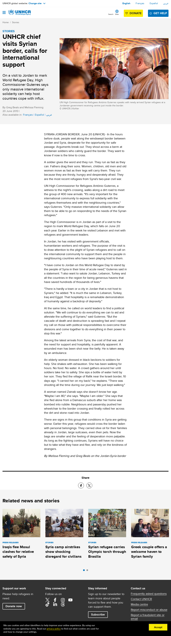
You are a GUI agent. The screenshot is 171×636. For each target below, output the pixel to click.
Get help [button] (160, 13)
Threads (63, 604)
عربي (165, 3)
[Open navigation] (4, 13)
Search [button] (110, 14)
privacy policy (54, 628)
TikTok (47, 604)
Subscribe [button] (98, 614)
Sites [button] (117, 14)
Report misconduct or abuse (149, 610)
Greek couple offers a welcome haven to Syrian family (149, 551)
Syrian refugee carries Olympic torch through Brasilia (107, 551)
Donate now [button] (14, 606)
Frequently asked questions (149, 594)
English (126, 3)
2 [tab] (88, 571)
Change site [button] (37, 3)
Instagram (63, 600)
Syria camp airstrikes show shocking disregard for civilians (63, 551)
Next (164, 522)
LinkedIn (55, 604)
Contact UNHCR (141, 599)
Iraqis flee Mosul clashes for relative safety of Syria (18, 551)
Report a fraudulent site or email (147, 617)
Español (154, 3)
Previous (6, 522)
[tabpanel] (21, 534)
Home (6, 22)
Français (140, 3)
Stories (15, 22)
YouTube (70, 600)
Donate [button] (135, 13)
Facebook (55, 600)
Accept (158, 627)
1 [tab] (84, 571)
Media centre (139, 604)
